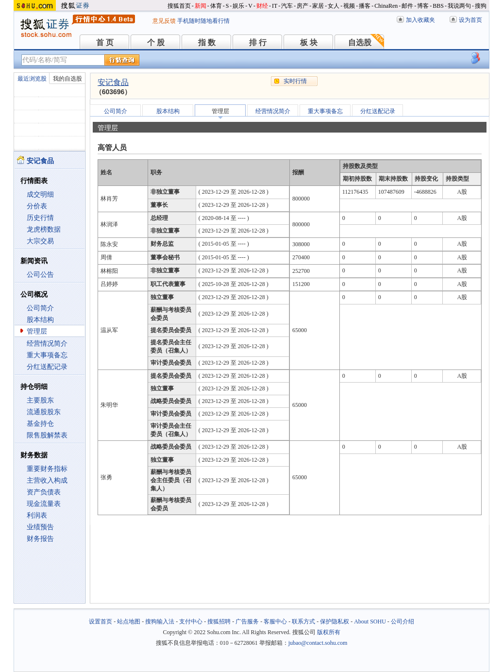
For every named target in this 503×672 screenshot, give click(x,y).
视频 (349, 5)
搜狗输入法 (159, 621)
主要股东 (40, 400)
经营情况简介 (47, 343)
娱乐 (238, 5)
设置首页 (100, 621)
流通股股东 (44, 412)
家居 (318, 5)
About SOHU (370, 621)
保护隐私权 (334, 621)
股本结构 (40, 319)
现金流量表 (44, 503)
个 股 (156, 42)
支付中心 (190, 621)
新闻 (200, 5)
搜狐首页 (179, 5)
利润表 (37, 515)
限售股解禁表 (47, 435)
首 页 (105, 42)
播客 (364, 5)
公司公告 (40, 274)
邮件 (407, 5)
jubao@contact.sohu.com (318, 642)
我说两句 (459, 5)
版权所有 (328, 632)
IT (274, 5)
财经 (262, 5)
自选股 (359, 42)
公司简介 (40, 308)
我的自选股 (67, 78)
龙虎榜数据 (44, 229)
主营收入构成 (47, 480)
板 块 (309, 42)
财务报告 (40, 538)
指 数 (207, 42)
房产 (302, 5)
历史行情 (40, 217)
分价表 (37, 206)
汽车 (287, 5)
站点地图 (128, 621)
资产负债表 (44, 492)
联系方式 (303, 621)
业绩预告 (40, 527)
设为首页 (470, 20)
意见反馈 (164, 20)
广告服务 (247, 621)
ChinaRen (386, 5)
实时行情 (295, 81)
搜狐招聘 (219, 621)
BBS (438, 5)
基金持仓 (40, 423)
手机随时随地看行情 (203, 20)
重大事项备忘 (47, 355)
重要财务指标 (47, 468)
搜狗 (480, 5)
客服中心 (275, 621)
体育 (216, 5)
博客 (423, 5)
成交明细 (40, 194)
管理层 (37, 331)
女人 (333, 5)
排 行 (258, 42)
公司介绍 (402, 621)
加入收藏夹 (420, 20)
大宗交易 (40, 241)
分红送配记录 (47, 366)
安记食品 (113, 82)
